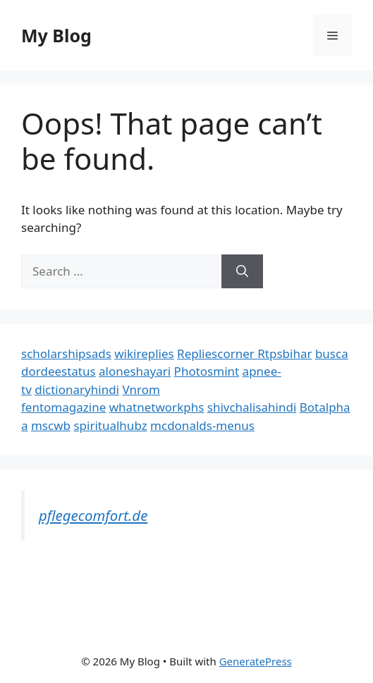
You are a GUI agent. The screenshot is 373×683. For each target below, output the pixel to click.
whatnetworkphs (156, 407)
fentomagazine (63, 407)
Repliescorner (217, 353)
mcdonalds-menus (202, 425)
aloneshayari (135, 371)
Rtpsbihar (284, 353)
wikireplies (143, 353)
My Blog (56, 35)
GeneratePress (255, 661)
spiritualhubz (110, 425)
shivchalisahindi (252, 407)
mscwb (51, 425)
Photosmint (207, 371)
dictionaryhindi (77, 389)
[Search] (242, 271)
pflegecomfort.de (93, 515)
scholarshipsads (66, 353)
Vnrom (140, 389)
